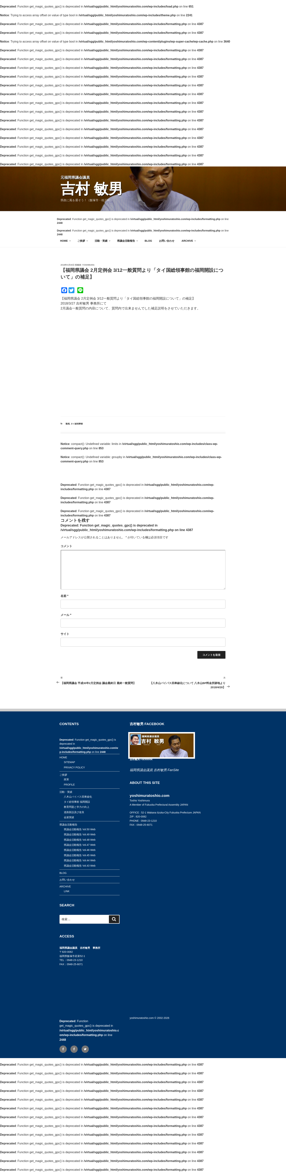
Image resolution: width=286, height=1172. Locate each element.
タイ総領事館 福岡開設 (77, 801)
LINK (66, 891)
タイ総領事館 (77, 424)
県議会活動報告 (127, 240)
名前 (64, 596)
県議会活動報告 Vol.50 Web (79, 829)
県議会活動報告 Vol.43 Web (79, 865)
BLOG (148, 240)
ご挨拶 (82, 240)
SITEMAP (69, 762)
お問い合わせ (166, 240)
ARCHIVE (188, 240)
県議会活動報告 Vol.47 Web (79, 844)
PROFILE (69, 784)
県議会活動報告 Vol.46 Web (79, 850)
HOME (65, 240)
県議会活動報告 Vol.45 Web (79, 855)
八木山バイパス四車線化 (78, 796)
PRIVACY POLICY (74, 767)
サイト (65, 633)
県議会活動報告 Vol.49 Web (79, 834)
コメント (66, 546)
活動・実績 (103, 240)
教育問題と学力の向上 (76, 806)
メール (66, 614)
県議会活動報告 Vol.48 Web (79, 839)
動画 (68, 424)
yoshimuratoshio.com (142, 1017)
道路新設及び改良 (74, 812)
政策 (66, 779)
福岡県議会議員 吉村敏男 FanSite (154, 770)
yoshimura (88, 265)
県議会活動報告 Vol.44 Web (79, 860)
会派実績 (69, 817)
